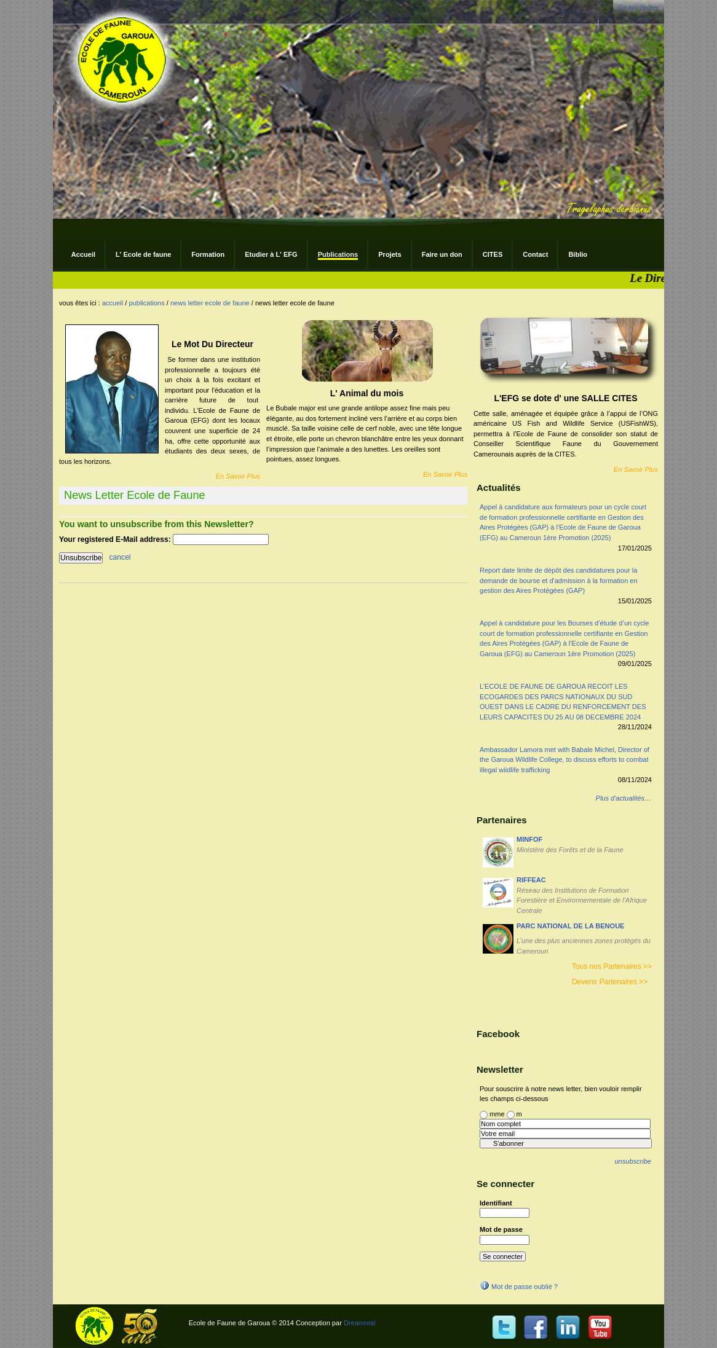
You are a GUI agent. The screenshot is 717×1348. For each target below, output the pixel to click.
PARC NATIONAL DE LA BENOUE (570, 926)
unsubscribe (632, 1161)
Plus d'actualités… (623, 798)
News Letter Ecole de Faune (210, 303)
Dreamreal (360, 1322)
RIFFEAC (531, 880)
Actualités (499, 487)
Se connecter (639, 7)
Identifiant (496, 1203)
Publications (146, 303)
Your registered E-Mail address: (116, 539)
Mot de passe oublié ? (519, 1286)
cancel (120, 558)
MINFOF (529, 839)
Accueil (112, 303)
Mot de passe (501, 1229)
